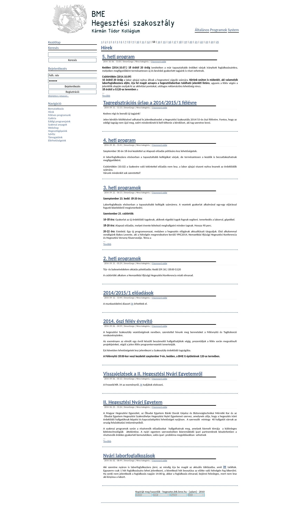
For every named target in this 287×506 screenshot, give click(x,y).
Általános (202, 30)
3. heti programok (122, 187)
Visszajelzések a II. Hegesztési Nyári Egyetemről (152, 374)
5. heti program (118, 56)
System (233, 30)
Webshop (53, 127)
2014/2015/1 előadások (128, 293)
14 (158, 41)
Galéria (52, 118)
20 (190, 41)
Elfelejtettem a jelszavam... (58, 96)
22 (201, 41)
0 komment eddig (158, 61)
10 (137, 41)
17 (175, 41)
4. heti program (119, 140)
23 (206, 41)
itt (132, 303)
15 (164, 41)
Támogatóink (55, 137)
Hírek (51, 111)
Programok (218, 30)
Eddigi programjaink (59, 121)
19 (185, 41)
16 (169, 41)
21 (196, 41)
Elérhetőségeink (57, 140)
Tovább (106, 95)
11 (143, 41)
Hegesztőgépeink (57, 130)
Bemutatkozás (56, 108)
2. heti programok (122, 258)
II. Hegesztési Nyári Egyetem (132, 402)
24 (212, 41)
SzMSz (51, 134)
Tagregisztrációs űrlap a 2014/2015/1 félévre (150, 102)
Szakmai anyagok (57, 124)
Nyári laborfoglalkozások (129, 455)
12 (148, 41)
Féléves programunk (59, 115)
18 (180, 41)
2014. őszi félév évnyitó (127, 321)
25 (217, 41)
